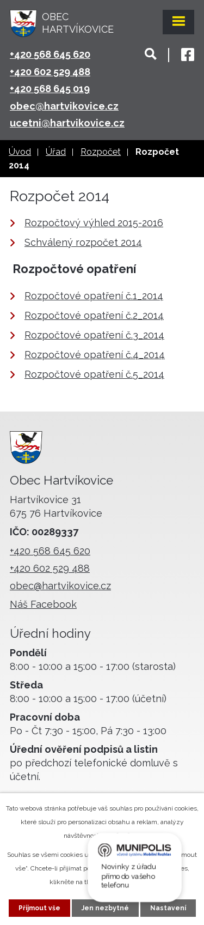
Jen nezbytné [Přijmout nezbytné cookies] (105, 908)
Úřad (56, 152)
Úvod (20, 152)
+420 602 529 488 (50, 71)
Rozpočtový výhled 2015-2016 (93, 222)
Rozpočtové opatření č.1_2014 (93, 295)
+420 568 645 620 (50, 54)
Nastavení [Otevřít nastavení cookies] (168, 908)
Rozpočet (101, 152)
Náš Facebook (43, 604)
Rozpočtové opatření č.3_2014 (94, 335)
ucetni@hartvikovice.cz (67, 123)
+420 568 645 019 (50, 88)
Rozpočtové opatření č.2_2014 (94, 315)
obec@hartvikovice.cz (64, 106)
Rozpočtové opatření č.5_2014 (94, 374)
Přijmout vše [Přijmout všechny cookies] (39, 908)
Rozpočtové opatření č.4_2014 (94, 354)
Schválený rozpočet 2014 (83, 242)
